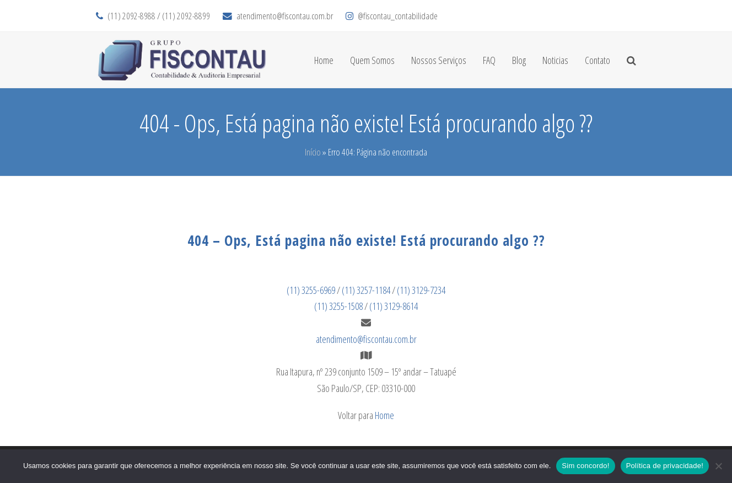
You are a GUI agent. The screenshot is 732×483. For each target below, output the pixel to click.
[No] (718, 465)
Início (313, 152)
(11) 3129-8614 (393, 306)
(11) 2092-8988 (131, 15)
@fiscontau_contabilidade (398, 15)
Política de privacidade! (664, 465)
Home (384, 415)
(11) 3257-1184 (366, 290)
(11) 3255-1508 (338, 306)
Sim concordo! (585, 465)
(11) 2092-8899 (186, 15)
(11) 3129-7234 (421, 290)
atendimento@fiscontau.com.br (284, 15)
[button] (631, 60)
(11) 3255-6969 (311, 290)
